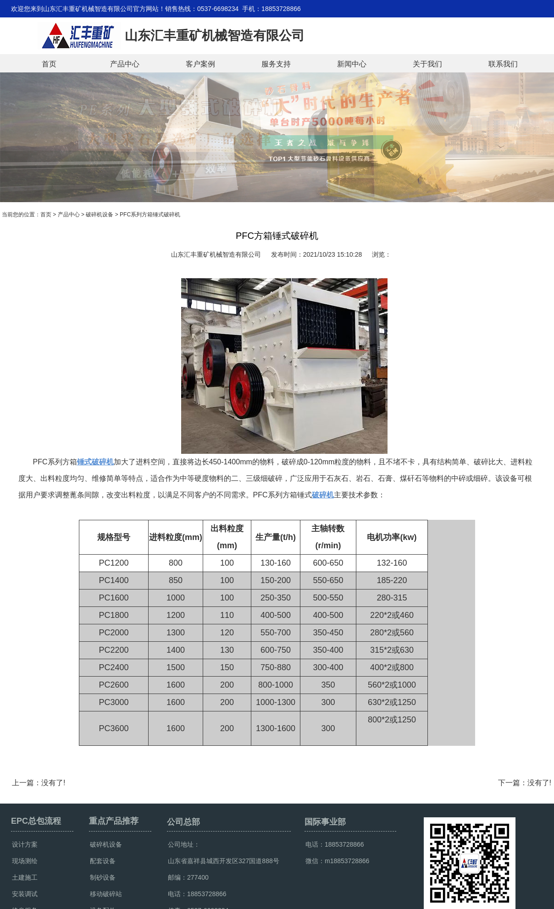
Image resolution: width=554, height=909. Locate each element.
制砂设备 (103, 877)
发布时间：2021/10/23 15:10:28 (316, 254)
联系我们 (503, 64)
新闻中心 (351, 64)
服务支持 (276, 64)
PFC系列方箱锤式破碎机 (150, 214)
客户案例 (200, 64)
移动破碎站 (106, 894)
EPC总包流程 (36, 821)
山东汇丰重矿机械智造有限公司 (216, 254)
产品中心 (124, 64)
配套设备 (103, 861)
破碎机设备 (99, 214)
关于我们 (427, 64)
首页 (49, 64)
